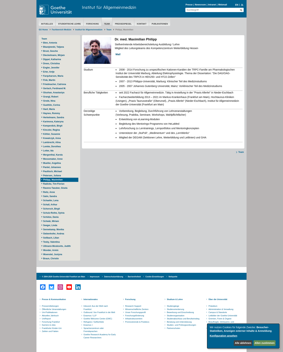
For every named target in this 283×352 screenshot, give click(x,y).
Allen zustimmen (264, 343)
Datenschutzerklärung (113, 277)
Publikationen (160, 24)
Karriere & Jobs (49, 325)
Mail (116, 54)
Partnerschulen (173, 328)
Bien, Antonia (50, 42)
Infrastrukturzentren (133, 319)
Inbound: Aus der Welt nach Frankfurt (96, 307)
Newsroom (200, 4)
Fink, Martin (49, 80)
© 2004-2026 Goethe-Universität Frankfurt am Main (63, 277)
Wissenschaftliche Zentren (137, 309)
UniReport (46, 319)
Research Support (133, 306)
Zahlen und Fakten (50, 331)
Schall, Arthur (50, 204)
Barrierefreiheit (134, 277)
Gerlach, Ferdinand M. (54, 88)
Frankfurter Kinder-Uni (52, 328)
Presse (189, 4)
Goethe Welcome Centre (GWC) (98, 319)
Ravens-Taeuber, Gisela (55, 188)
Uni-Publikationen (49, 312)
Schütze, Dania (50, 217)
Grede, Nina (49, 101)
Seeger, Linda (50, 225)
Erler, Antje (49, 72)
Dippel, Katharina (52, 59)
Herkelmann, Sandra (53, 117)
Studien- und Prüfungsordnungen (181, 325)
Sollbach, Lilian (51, 238)
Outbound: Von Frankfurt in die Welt (99, 312)
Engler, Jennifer (51, 67)
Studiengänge (173, 306)
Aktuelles (47, 24)
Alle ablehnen (243, 343)
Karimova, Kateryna (53, 121)
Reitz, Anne (49, 192)
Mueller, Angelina (52, 163)
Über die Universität (217, 299)
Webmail (222, 4)
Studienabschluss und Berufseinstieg (183, 319)
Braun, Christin (51, 258)
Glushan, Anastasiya (53, 92)
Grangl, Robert (50, 96)
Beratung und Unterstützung (179, 322)
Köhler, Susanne (51, 134)
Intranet (212, 4)
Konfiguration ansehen (223, 335)
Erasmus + (88, 325)
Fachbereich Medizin (61, 30)
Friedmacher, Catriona (54, 84)
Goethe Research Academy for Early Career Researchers (100, 336)
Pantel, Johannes (52, 167)
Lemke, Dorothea (52, 146)
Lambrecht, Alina (52, 142)
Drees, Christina (51, 63)
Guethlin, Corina (51, 105)
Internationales (91, 299)
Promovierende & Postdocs (137, 322)
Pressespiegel (123, 24)
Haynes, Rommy (51, 113)
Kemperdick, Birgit (52, 125)
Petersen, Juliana (52, 175)
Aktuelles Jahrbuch (50, 315)
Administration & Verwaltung (220, 309)
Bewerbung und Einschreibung (180, 312)
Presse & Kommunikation (54, 299)
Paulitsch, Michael (52, 171)
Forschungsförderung (134, 315)
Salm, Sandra (50, 196)
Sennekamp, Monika (53, 229)
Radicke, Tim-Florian (53, 184)
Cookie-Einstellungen (154, 277)
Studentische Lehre (69, 24)
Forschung (92, 24)
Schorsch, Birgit (51, 208)
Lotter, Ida (48, 150)
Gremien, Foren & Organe (219, 319)
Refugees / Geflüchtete (94, 322)
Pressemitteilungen (50, 306)
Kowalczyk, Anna (52, 138)
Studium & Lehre (175, 299)
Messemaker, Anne (53, 159)
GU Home (43, 30)
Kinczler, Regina (51, 130)
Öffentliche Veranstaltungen (54, 309)
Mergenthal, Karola (53, 155)
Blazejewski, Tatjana (53, 47)
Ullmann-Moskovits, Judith (57, 246)
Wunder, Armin (50, 250)
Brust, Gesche (50, 51)
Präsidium (212, 306)
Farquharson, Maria (53, 76)
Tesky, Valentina (51, 242)
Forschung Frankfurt (51, 322)
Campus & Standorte (217, 312)
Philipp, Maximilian (53, 179)
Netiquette (173, 277)
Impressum (94, 277)
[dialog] (243, 336)
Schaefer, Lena (50, 200)
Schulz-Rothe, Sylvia (53, 213)
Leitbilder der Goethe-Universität (222, 315)
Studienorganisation (175, 315)
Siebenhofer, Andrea (53, 233)
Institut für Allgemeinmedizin (109, 7)
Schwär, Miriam (51, 221)
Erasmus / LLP (90, 315)
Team (107, 24)
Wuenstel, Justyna (52, 254)
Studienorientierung (175, 309)
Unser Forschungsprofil (135, 312)
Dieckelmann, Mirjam (54, 55)
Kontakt (141, 24)
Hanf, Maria (49, 109)
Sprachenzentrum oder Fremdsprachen (94, 330)
